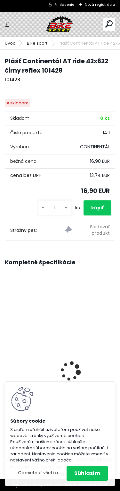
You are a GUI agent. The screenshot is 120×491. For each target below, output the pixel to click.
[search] (109, 24)
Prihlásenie (64, 4)
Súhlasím (87, 473)
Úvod (10, 43)
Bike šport (37, 43)
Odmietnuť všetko (38, 473)
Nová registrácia (100, 4)
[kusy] (54, 208)
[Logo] (60, 24)
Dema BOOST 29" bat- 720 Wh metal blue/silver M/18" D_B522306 (54, 367)
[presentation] (8, 360)
